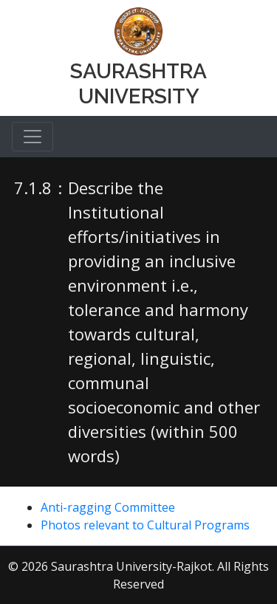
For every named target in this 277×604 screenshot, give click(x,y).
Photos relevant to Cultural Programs (145, 525)
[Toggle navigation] (32, 136)
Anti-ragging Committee (108, 507)
